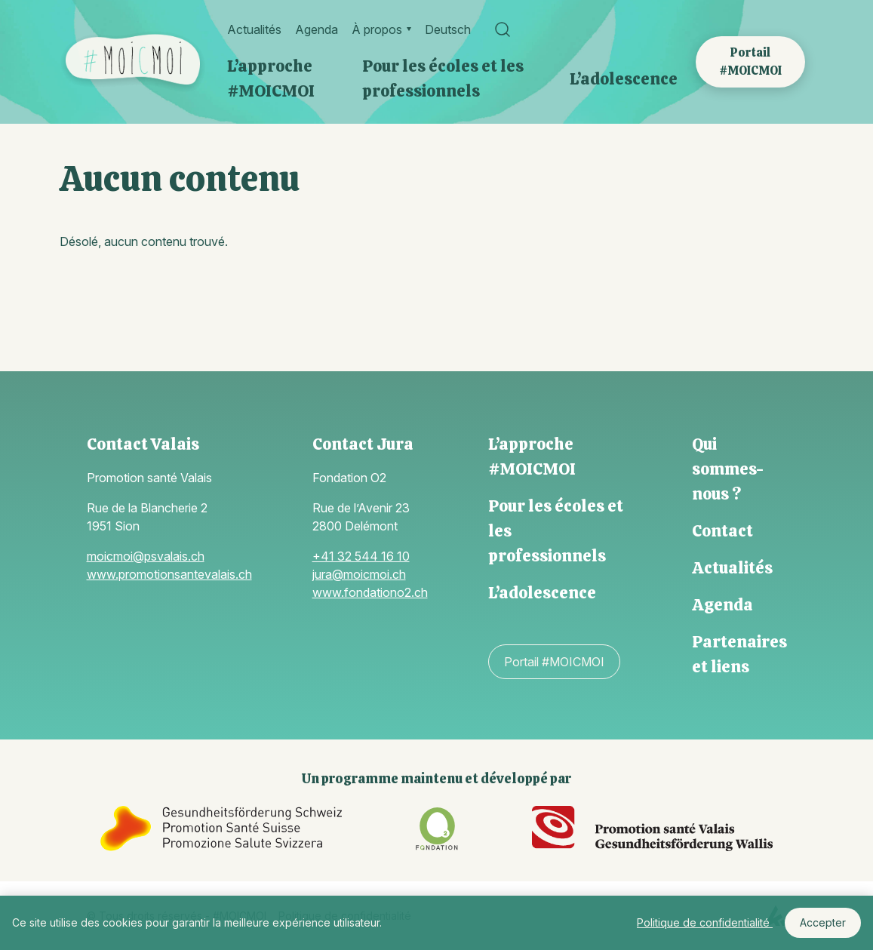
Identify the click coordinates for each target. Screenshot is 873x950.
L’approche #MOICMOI (271, 78)
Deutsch (448, 29)
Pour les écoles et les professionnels (443, 78)
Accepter (823, 922)
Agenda (316, 29)
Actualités (254, 29)
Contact (722, 531)
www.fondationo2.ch (370, 592)
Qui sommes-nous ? (728, 469)
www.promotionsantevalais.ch (169, 574)
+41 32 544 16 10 (361, 556)
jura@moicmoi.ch (359, 574)
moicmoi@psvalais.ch (145, 556)
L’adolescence (624, 79)
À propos (377, 29)
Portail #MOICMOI (750, 61)
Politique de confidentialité (705, 922)
